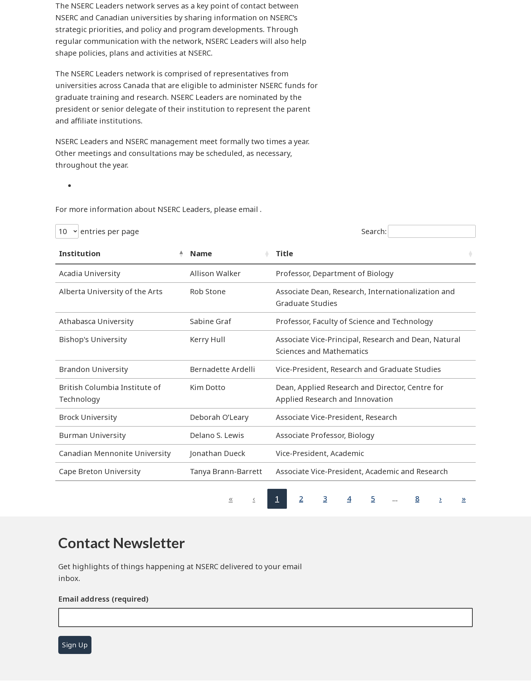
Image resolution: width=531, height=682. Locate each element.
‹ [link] (254, 499)
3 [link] (325, 499)
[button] (180, 253)
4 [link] (349, 499)
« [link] (231, 499)
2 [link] (301, 499)
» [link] (464, 499)
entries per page (109, 231)
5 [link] (373, 499)
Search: (374, 231)
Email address (84, 599)
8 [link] (417, 499)
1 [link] (277, 499)
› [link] (440, 499)
